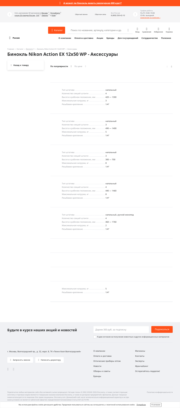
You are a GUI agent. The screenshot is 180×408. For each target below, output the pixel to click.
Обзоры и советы (101, 371)
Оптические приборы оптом (107, 361)
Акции (100, 38)
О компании (64, 38)
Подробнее (141, 405)
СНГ (37, 15)
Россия (16, 38)
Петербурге (55, 13)
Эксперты (139, 361)
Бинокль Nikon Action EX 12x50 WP (51, 49)
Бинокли (29, 49)
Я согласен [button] (155, 405)
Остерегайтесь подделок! (147, 371)
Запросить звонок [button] (21, 360)
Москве (44, 13)
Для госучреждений (128, 38)
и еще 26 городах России (25, 15)
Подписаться (162, 329)
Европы (45, 15)
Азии (54, 15)
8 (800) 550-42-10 (118, 15)
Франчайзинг (141, 366)
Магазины (140, 351)
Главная (10, 49)
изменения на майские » (150, 17)
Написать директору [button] (50, 360)
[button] (78, 14)
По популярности (59, 66)
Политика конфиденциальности (160, 392)
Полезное (166, 38)
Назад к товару (21, 65)
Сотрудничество (149, 38)
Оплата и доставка (83, 38)
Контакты (139, 356)
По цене (78, 66)
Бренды (110, 38)
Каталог (20, 49)
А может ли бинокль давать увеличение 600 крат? (92, 3)
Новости (97, 366)
